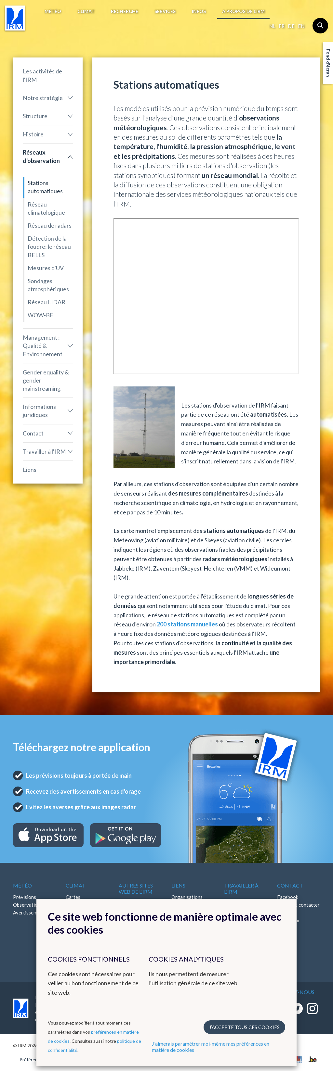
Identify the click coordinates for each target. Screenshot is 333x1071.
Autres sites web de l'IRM (136, 888)
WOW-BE (40, 315)
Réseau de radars (50, 225)
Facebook (287, 897)
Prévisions (24, 897)
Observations (28, 905)
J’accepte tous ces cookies (244, 1027)
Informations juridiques (39, 410)
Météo (53, 11)
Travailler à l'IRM (44, 451)
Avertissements (30, 912)
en (301, 26)
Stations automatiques (45, 187)
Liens (29, 469)
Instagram (288, 920)
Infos (199, 11)
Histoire (33, 134)
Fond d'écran (328, 63)
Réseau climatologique (46, 208)
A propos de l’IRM (243, 11)
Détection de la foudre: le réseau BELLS (49, 246)
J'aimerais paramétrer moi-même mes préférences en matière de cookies (210, 1046)
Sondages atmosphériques (48, 285)
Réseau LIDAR (46, 302)
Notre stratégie (43, 97)
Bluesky (285, 936)
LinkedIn (286, 928)
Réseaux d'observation (41, 156)
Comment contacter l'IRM (298, 908)
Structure (35, 116)
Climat (86, 11)
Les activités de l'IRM (42, 75)
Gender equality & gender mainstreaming (46, 380)
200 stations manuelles (187, 624)
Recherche (124, 11)
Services (165, 11)
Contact (33, 433)
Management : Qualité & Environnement (42, 345)
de (291, 26)
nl (272, 26)
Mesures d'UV (46, 267)
